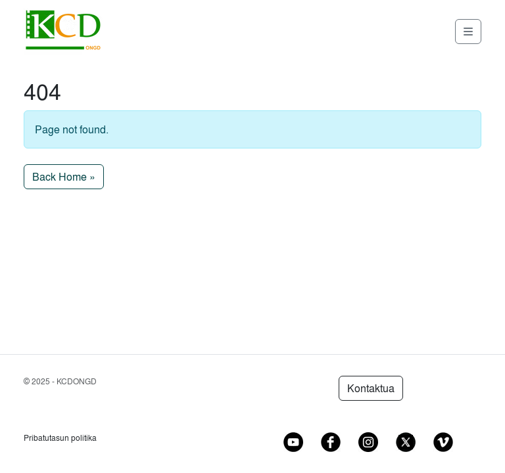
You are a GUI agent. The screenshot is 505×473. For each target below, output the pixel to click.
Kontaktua (371, 388)
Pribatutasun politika (60, 437)
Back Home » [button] (63, 176)
